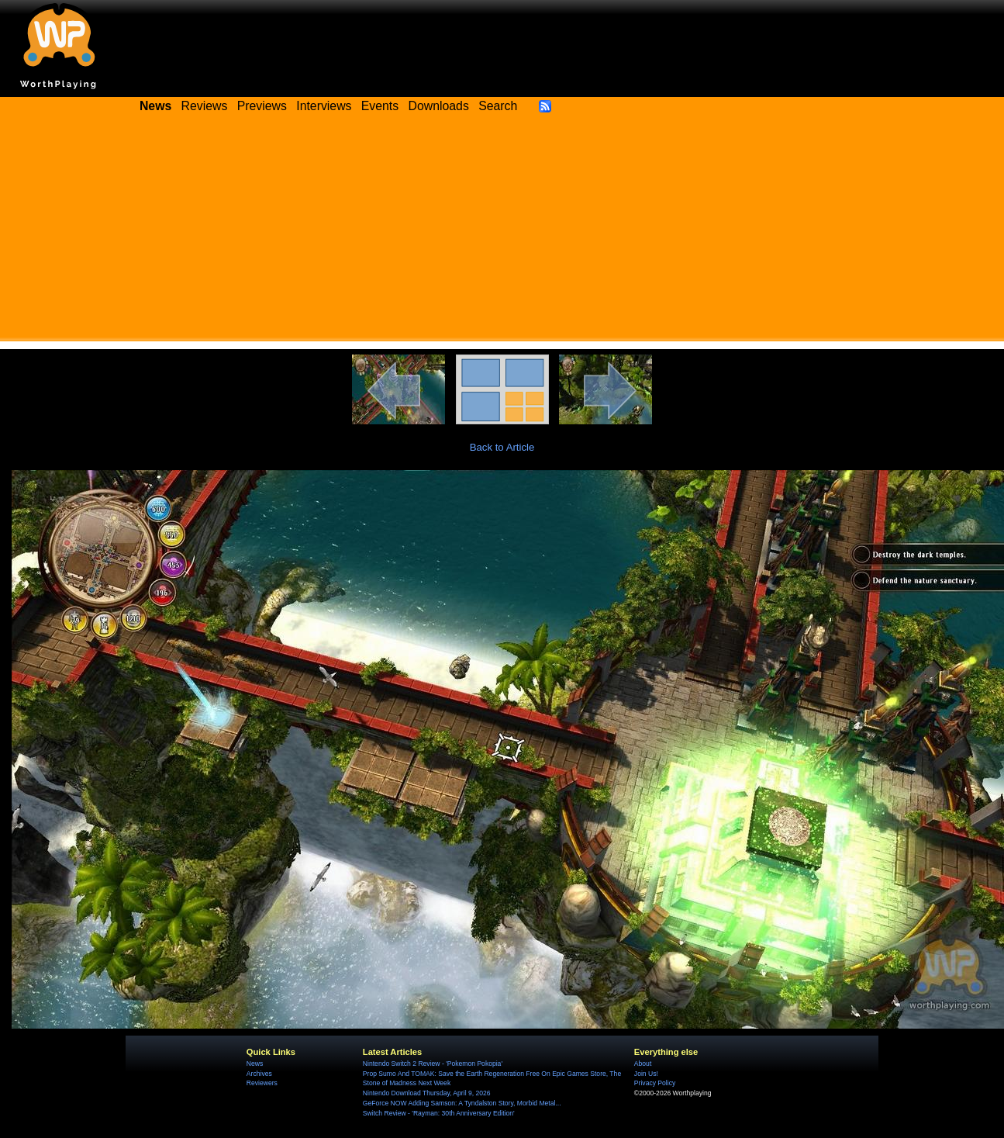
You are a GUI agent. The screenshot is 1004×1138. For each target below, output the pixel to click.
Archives (259, 1073)
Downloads (439, 105)
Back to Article (502, 447)
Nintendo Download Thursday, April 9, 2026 (427, 1093)
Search (497, 105)
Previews (262, 105)
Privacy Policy (654, 1083)
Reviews (204, 105)
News (255, 1063)
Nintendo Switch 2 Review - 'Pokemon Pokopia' (432, 1063)
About (642, 1063)
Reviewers (262, 1083)
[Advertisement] (502, 232)
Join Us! (646, 1073)
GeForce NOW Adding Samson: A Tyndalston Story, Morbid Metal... (462, 1103)
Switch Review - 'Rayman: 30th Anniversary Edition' (439, 1113)
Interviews (323, 105)
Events (379, 105)
